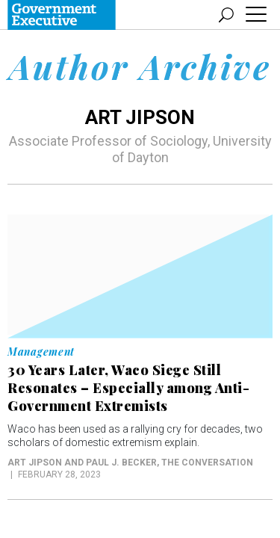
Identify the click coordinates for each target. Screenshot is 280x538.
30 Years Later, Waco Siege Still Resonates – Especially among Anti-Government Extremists (128, 388)
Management (41, 352)
